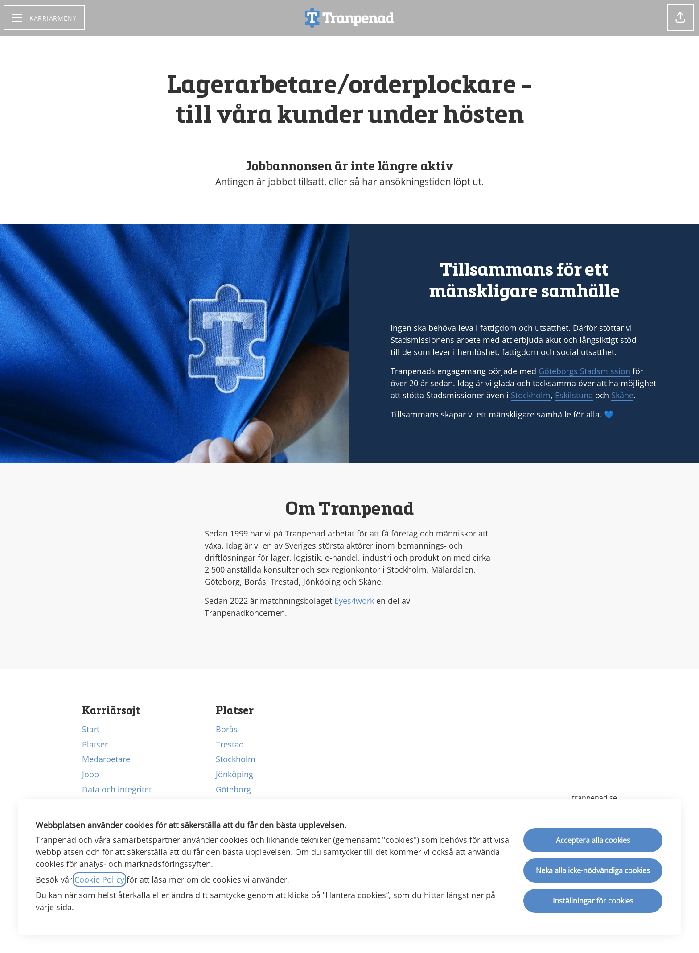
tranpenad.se (594, 798)
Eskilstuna (574, 395)
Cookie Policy (99, 879)
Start (90, 729)
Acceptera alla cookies (593, 840)
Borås (227, 729)
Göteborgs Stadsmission (584, 371)
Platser (95, 744)
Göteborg (233, 789)
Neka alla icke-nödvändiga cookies (593, 870)
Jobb (90, 774)
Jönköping (234, 774)
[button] (680, 17)
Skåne (622, 395)
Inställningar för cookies (593, 901)
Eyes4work (354, 600)
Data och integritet (117, 789)
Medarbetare (106, 759)
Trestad (230, 744)
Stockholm (531, 395)
